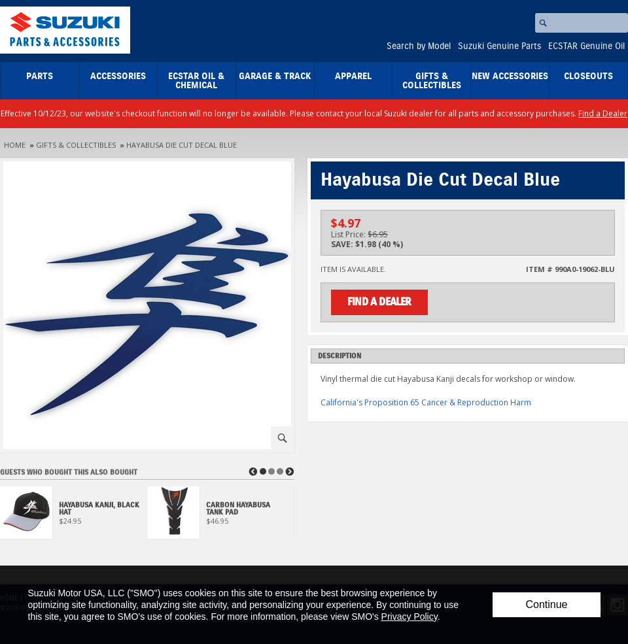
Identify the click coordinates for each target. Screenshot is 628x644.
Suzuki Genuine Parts (499, 46)
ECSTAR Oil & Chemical (196, 81)
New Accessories (510, 76)
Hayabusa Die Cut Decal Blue (181, 145)
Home (15, 145)
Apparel (353, 76)
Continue (546, 604)
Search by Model (419, 46)
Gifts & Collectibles (431, 81)
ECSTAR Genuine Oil (586, 46)
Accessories (118, 76)
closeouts (588, 76)
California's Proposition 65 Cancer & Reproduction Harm (426, 402)
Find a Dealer (602, 113)
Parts (39, 76)
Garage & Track (275, 76)
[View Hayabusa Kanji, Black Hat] (73, 516)
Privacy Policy (409, 616)
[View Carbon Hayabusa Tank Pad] (220, 516)
